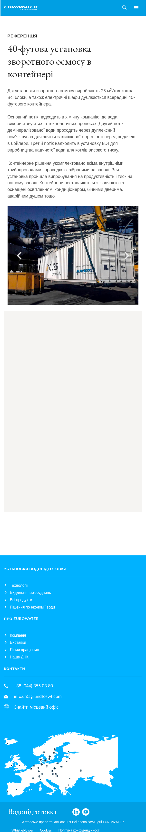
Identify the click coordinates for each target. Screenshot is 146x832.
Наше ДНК (19, 657)
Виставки (18, 643)
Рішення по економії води (32, 607)
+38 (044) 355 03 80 (33, 686)
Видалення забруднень (30, 593)
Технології (19, 585)
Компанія (18, 635)
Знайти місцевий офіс (36, 707)
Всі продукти (21, 600)
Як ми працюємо (24, 650)
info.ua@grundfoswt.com (38, 696)
